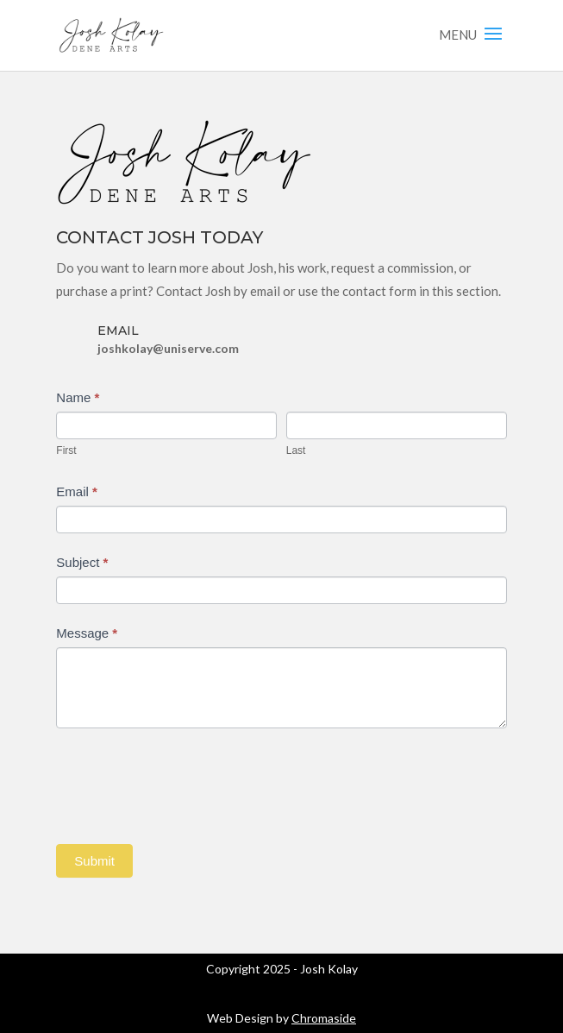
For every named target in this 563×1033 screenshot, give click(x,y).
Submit (94, 860)
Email (76, 491)
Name (77, 397)
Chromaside (323, 1018)
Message (86, 633)
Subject (82, 562)
